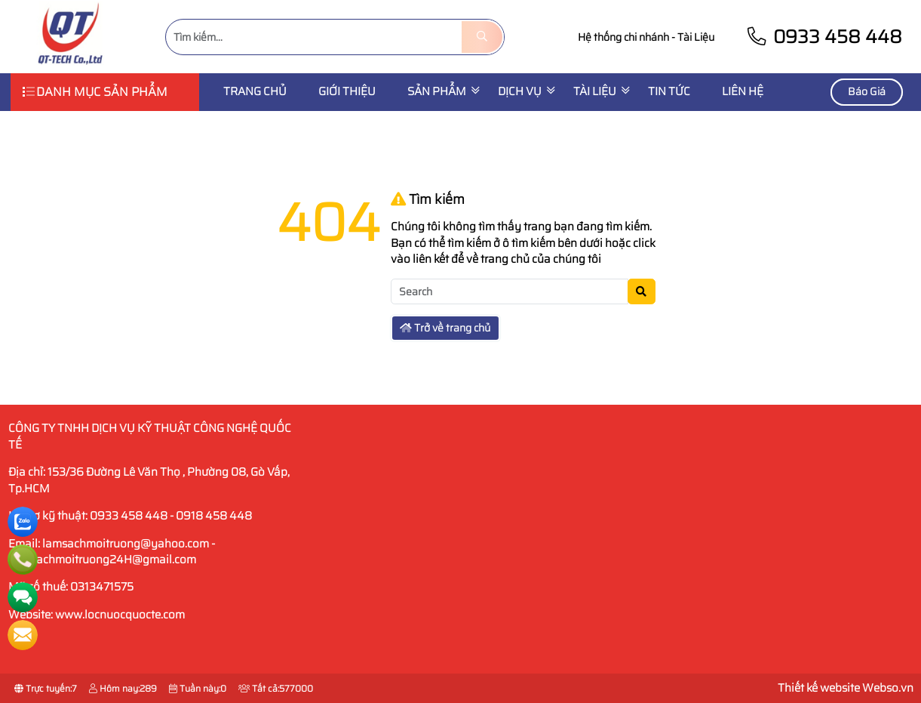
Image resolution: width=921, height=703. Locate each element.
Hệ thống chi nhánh (623, 37)
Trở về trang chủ (445, 327)
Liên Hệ (742, 91)
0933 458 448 (823, 36)
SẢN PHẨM (436, 91)
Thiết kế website (819, 688)
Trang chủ (255, 91)
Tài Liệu (695, 37)
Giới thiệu (347, 91)
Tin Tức (669, 91)
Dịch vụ (520, 91)
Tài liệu (594, 91)
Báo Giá (867, 91)
